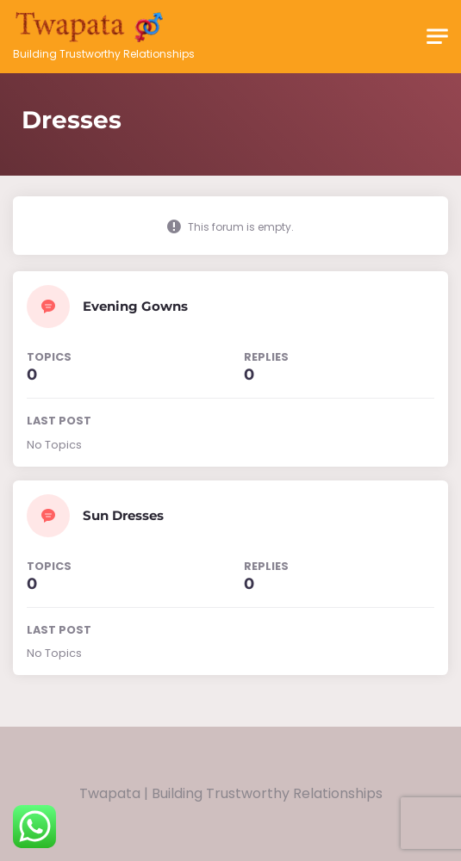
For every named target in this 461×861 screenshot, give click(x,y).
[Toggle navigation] (437, 36)
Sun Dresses (123, 515)
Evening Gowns (135, 306)
